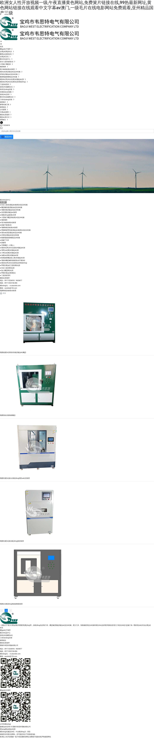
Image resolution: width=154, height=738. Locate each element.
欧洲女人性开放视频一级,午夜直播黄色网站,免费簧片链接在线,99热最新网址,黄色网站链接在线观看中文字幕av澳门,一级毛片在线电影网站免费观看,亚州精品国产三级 (76, 7)
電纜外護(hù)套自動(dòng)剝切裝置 (12, 541)
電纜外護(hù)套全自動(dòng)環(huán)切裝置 (15, 478)
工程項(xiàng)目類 (6, 638)
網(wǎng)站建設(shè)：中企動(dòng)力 (13, 731)
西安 (28, 731)
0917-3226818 (5, 125)
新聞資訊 (3, 640)
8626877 (19, 280)
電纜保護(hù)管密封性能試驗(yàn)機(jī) (13, 352)
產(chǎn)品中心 (5, 194)
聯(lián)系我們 (5, 643)
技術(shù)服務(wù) (6, 635)
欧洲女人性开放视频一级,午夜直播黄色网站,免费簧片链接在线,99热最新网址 (25, 737)
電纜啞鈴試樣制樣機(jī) (7, 415)
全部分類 (3, 202)
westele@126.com (11, 288)
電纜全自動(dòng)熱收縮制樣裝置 (11, 604)
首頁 (1, 628)
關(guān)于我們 (5, 630)
